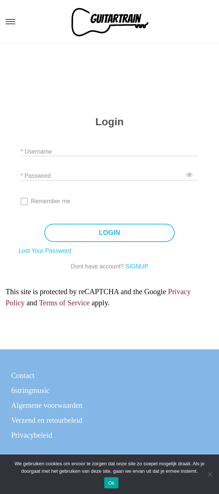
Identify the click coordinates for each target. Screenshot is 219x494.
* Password (35, 175)
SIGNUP (137, 266)
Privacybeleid (31, 435)
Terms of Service (64, 303)
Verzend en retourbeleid (46, 420)
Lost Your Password (45, 251)
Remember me (50, 201)
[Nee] (209, 474)
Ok (111, 483)
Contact (22, 375)
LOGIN (109, 233)
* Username (36, 151)
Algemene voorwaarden (47, 405)
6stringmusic (30, 390)
